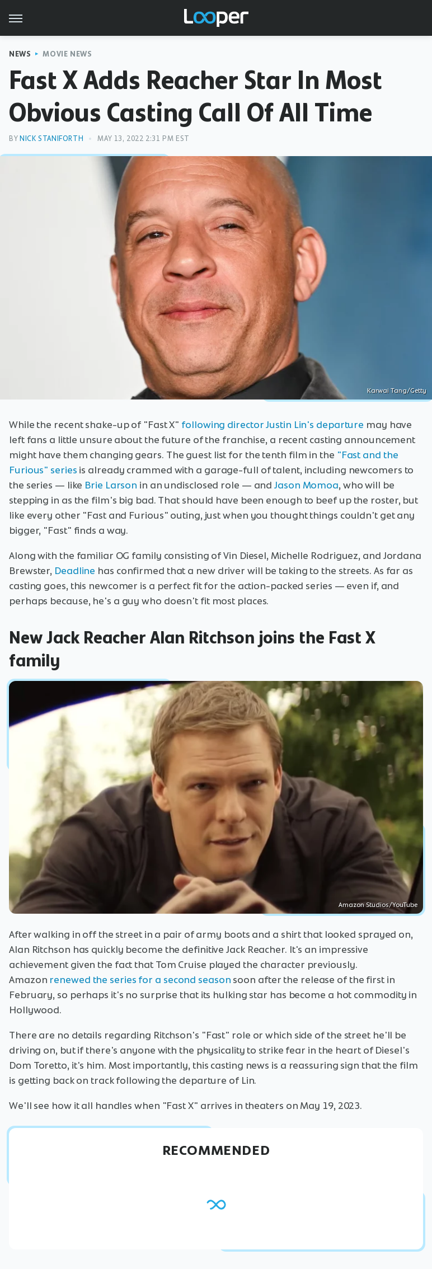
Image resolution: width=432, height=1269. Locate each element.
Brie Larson (110, 485)
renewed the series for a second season (140, 979)
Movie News (67, 54)
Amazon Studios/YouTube (378, 904)
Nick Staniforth (51, 138)
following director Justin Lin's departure (272, 424)
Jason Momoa (306, 485)
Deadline (74, 570)
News (20, 54)
